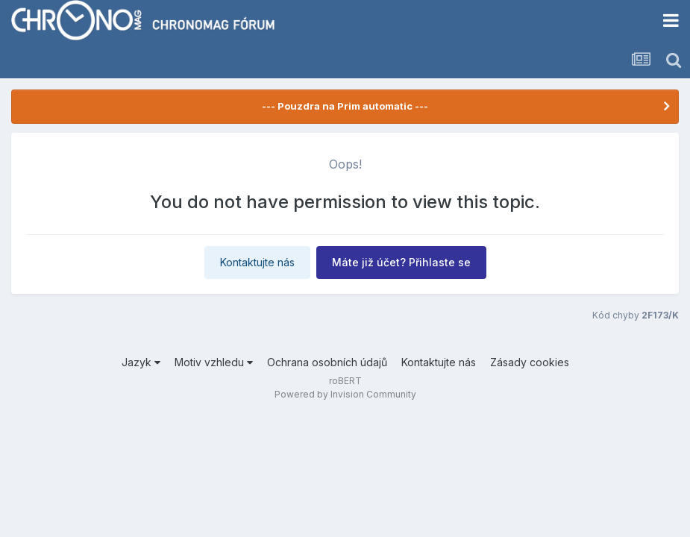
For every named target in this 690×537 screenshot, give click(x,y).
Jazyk (141, 362)
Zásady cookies (529, 362)
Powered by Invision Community (345, 394)
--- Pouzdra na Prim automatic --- (345, 106)
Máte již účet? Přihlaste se (401, 262)
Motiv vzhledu (214, 362)
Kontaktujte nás (257, 262)
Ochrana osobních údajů (327, 362)
